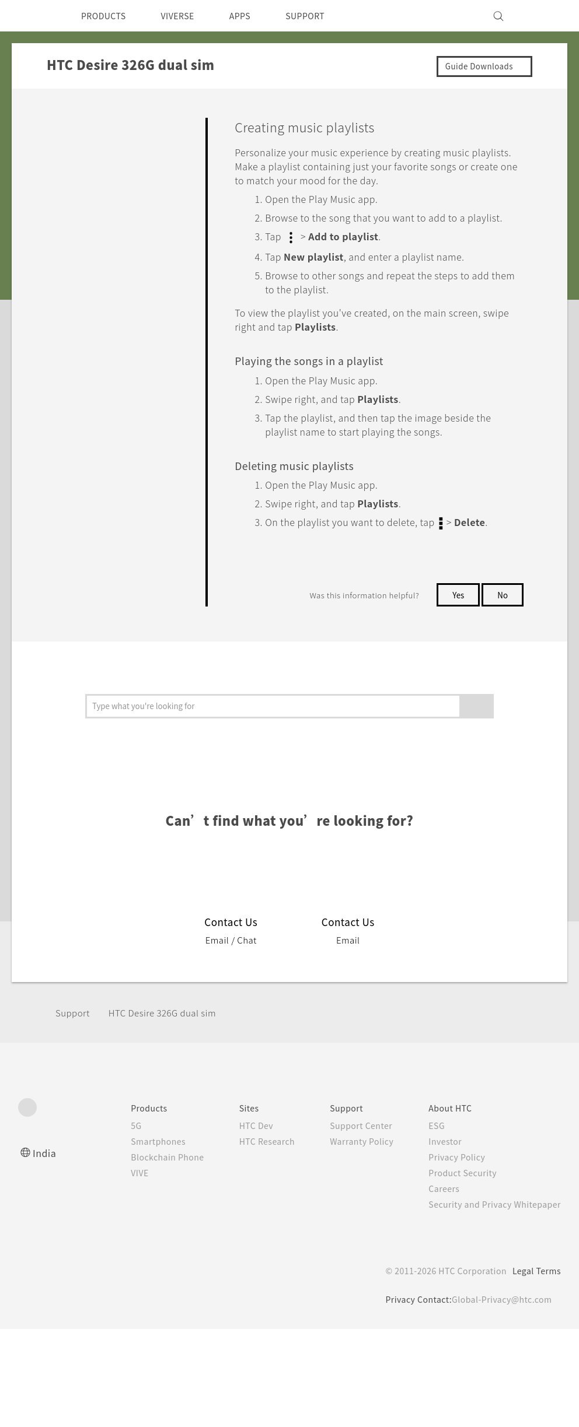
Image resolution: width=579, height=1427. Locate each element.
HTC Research (249, 1153)
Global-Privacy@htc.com (499, 1311)
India (45, 1164)
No (502, 606)
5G (110, 1137)
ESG (427, 1137)
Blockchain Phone (143, 1168)
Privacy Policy (448, 1168)
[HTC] (32, 16)
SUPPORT (325, 15)
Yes (456, 606)
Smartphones (133, 1153)
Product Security (455, 1184)
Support (74, 1024)
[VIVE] (545, 16)
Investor (436, 1153)
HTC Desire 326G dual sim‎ (170, 1024)
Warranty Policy (349, 1153)
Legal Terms (534, 1282)
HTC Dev (237, 1137)
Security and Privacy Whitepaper (489, 1216)
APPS (255, 15)
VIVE (115, 1184)
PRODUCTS (106, 15)
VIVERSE (188, 15)
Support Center (348, 1137)
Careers (435, 1200)
